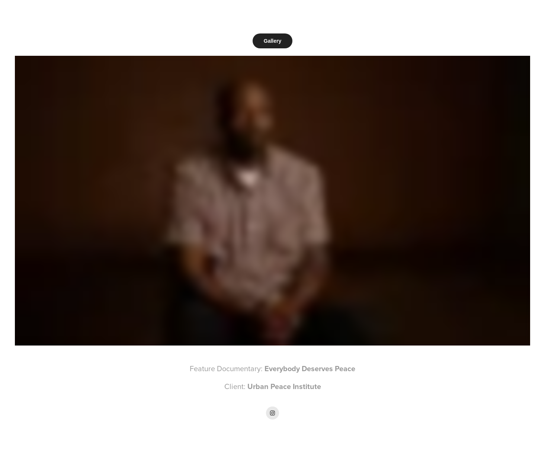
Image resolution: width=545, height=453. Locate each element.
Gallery (272, 41)
